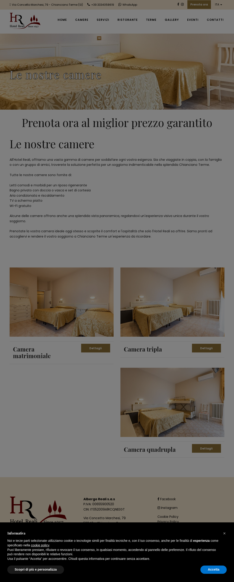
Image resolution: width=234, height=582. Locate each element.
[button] (224, 533)
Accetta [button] (213, 569)
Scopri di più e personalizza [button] (36, 569)
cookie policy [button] (40, 545)
